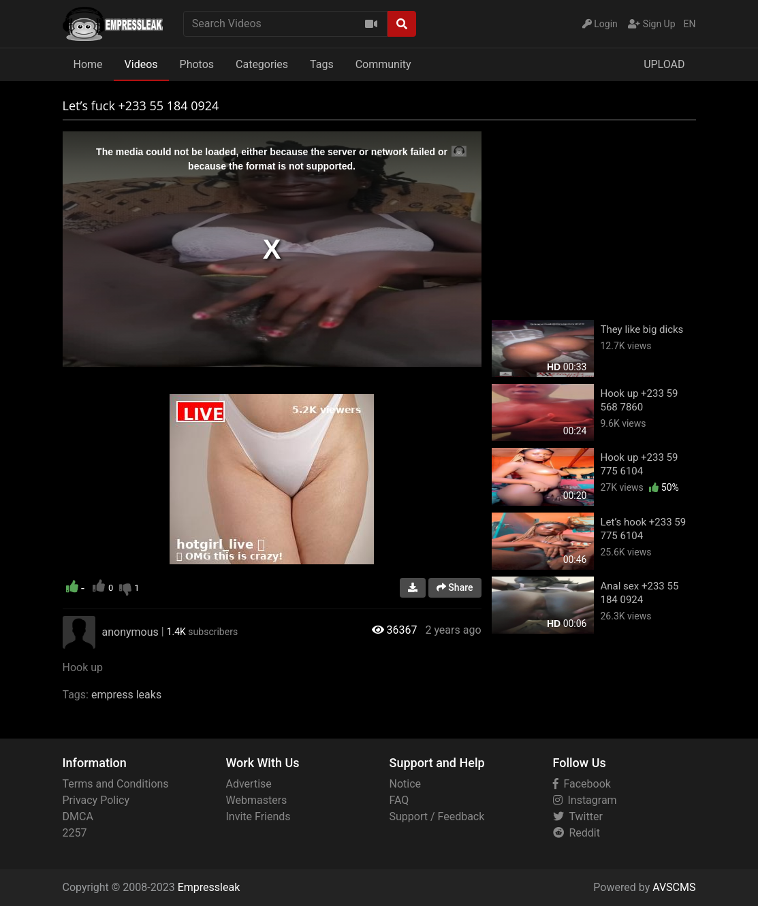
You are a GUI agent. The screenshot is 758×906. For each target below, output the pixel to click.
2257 (75, 832)
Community (383, 64)
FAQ (399, 800)
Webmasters (256, 800)
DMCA (78, 816)
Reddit (576, 832)
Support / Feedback (437, 816)
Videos (141, 64)
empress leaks (126, 694)
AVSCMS (673, 887)
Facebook (582, 783)
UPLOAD (664, 64)
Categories (262, 64)
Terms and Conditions (116, 783)
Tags (322, 64)
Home (88, 64)
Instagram (585, 800)
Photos (197, 64)
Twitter (578, 816)
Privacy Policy (96, 800)
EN (690, 23)
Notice (406, 783)
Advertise (249, 783)
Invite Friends (258, 816)
